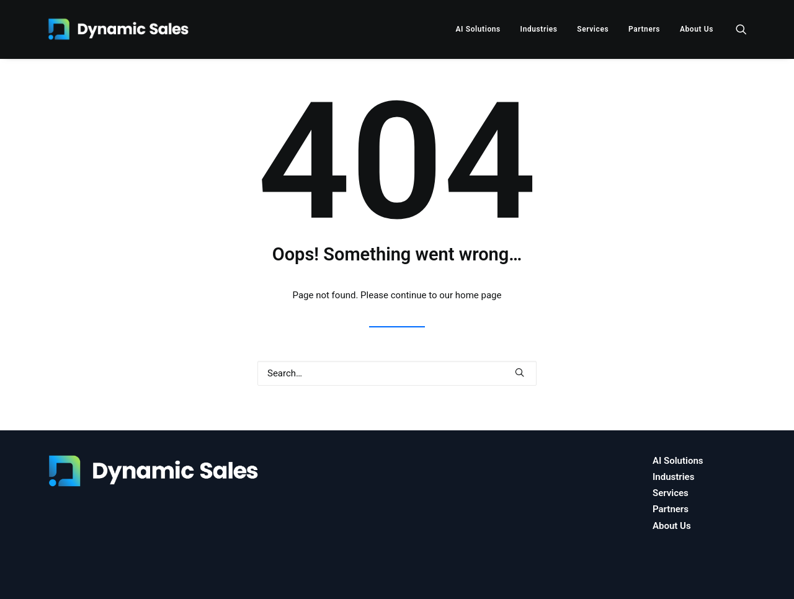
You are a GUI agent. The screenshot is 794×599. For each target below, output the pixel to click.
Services (593, 29)
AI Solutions (477, 29)
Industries (539, 29)
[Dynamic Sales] (120, 29)
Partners (644, 29)
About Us (696, 29)
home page (478, 295)
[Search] (397, 373)
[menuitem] (478, 29)
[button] (741, 29)
